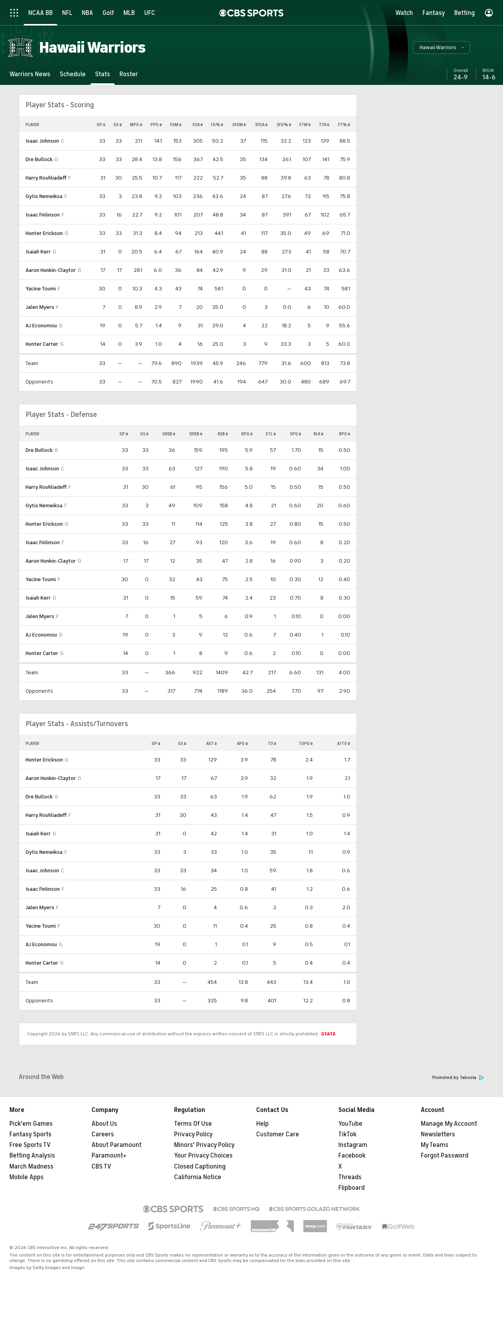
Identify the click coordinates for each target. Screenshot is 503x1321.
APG (242, 743)
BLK (318, 434)
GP (101, 124)
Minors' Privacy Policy (204, 1145)
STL (271, 434)
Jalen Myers (40, 307)
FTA (324, 124)
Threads (350, 1177)
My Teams (434, 1145)
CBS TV (101, 1167)
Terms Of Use (193, 1124)
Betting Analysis (32, 1156)
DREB (195, 434)
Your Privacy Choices (203, 1156)
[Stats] (102, 74)
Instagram (352, 1145)
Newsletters (438, 1134)
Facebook (351, 1156)
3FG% (283, 124)
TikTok (347, 1134)
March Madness (31, 1167)
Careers (103, 1134)
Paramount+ (109, 1156)
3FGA (261, 124)
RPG (247, 434)
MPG (136, 124)
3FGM (239, 124)
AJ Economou (41, 325)
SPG (295, 434)
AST (211, 743)
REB (223, 434)
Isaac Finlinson (43, 214)
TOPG (306, 743)
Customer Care (277, 1134)
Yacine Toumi (41, 288)
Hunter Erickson (44, 233)
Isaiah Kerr (38, 251)
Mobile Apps (26, 1177)
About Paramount (116, 1145)
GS (118, 124)
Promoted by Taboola (458, 1077)
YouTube (350, 1124)
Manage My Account (449, 1124)
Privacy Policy (193, 1134)
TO (272, 743)
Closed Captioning (200, 1167)
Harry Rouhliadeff (46, 177)
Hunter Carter (42, 344)
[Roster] (129, 74)
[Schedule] (72, 74)
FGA (198, 124)
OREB (168, 434)
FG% (217, 124)
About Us (104, 1124)
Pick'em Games (31, 1124)
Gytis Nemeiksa (44, 196)
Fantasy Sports (30, 1134)
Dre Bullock (39, 159)
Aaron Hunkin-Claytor (51, 270)
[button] (441, 47)
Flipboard (351, 1188)
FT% (344, 124)
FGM (176, 124)
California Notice (197, 1177)
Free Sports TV (30, 1145)
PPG (156, 124)
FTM (305, 124)
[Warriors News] (30, 74)
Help (262, 1124)
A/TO (343, 743)
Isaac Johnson (42, 141)
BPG (344, 434)
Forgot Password (444, 1156)
